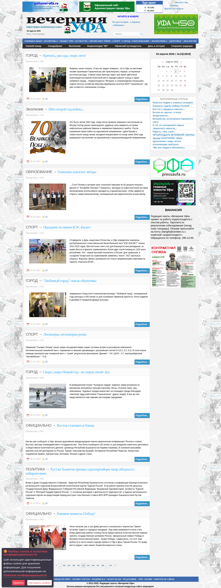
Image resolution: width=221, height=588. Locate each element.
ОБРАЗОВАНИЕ (140, 41)
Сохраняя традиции (182, 46)
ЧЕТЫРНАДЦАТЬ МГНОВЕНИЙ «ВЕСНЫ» (174, 135)
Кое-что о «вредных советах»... (169, 109)
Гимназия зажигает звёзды (76, 172)
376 (110, 565)
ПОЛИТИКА (51, 41)
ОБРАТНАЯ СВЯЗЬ (164, 579)
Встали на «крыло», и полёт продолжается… (167, 114)
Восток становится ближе (75, 425)
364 (93, 565)
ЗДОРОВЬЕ (175, 41)
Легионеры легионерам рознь (65, 334)
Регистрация (39, 34)
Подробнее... (142, 99)
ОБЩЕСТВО (66, 41)
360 (73, 565)
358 (64, 565)
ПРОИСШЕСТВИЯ (100, 41)
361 (78, 565)
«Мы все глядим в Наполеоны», (169, 147)
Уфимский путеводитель (128, 46)
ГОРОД (126, 41)
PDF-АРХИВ (145, 579)
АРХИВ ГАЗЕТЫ (81, 579)
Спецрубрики (55, 46)
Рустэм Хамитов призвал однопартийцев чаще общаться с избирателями (80, 471)
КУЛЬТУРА (81, 41)
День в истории (156, 46)
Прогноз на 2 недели (173, 8)
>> (115, 565)
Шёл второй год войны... (66, 109)
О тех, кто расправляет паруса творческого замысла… (168, 127)
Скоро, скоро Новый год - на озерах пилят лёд (76, 372)
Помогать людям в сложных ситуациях (173, 102)
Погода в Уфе (181, 2)
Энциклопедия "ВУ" (97, 46)
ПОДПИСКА (98, 579)
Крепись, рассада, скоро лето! (64, 55)
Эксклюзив (75, 46)
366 (102, 565)
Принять (18, 582)
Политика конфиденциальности (25, 575)
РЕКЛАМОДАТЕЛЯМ (58, 579)
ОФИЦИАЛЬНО (33, 41)
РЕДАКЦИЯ (129, 579)
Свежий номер (33, 46)
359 (69, 565)
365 (98, 565)
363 (88, 565)
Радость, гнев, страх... (164, 131)
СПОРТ (116, 41)
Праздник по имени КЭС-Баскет (67, 227)
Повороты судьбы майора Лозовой (171, 106)
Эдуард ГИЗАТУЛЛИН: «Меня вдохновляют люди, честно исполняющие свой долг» (167, 141)
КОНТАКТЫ (114, 579)
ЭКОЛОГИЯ (189, 41)
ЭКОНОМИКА (159, 41)
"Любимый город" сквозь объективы (69, 280)
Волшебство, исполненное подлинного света (173, 120)
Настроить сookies (39, 582)
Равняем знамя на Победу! (76, 513)
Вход (29, 34)
